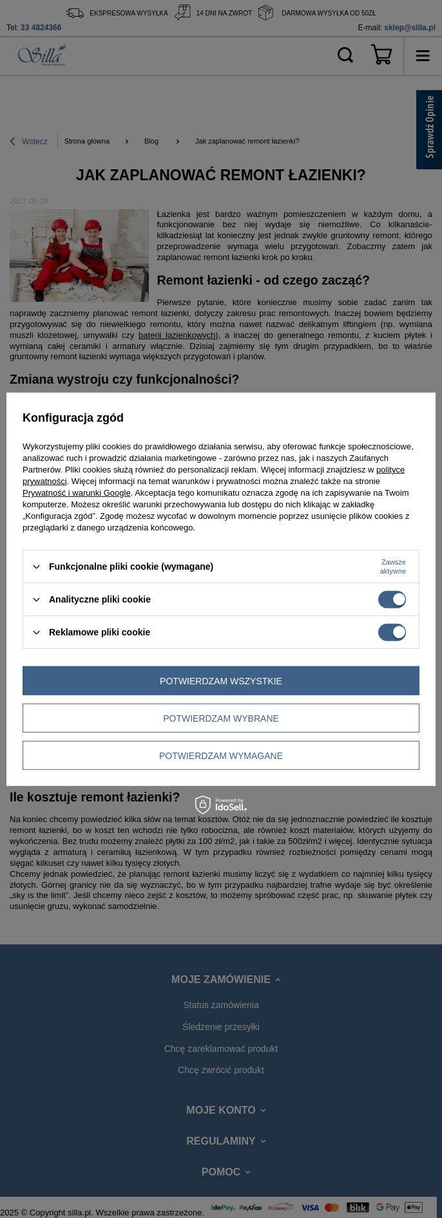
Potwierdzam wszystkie (221, 680)
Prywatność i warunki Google (77, 493)
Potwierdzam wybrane (221, 718)
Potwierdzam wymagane (221, 755)
